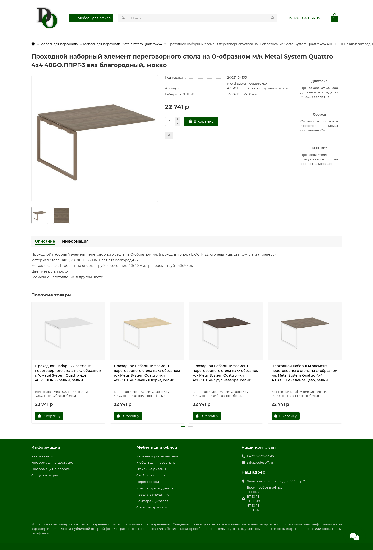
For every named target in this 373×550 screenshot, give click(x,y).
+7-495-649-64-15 (304, 18)
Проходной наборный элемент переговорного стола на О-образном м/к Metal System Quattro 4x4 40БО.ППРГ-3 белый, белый (68, 373)
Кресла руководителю (155, 488)
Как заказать (42, 456)
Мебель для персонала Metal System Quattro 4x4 (122, 44)
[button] (183, 426)
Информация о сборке (50, 469)
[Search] (202, 18)
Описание (45, 241)
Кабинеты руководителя (157, 456)
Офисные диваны (151, 469)
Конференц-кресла (152, 501)
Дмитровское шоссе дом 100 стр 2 (276, 481)
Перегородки (147, 482)
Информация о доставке (52, 462)
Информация (75, 241)
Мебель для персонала (59, 44)
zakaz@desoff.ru (260, 462)
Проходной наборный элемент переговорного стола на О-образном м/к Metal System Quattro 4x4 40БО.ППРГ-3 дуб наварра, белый (226, 373)
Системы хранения (152, 507)
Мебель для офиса (156, 447)
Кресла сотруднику (152, 494)
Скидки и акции (44, 475)
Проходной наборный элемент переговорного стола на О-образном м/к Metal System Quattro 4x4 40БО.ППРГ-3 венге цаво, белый (304, 373)
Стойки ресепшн (150, 475)
